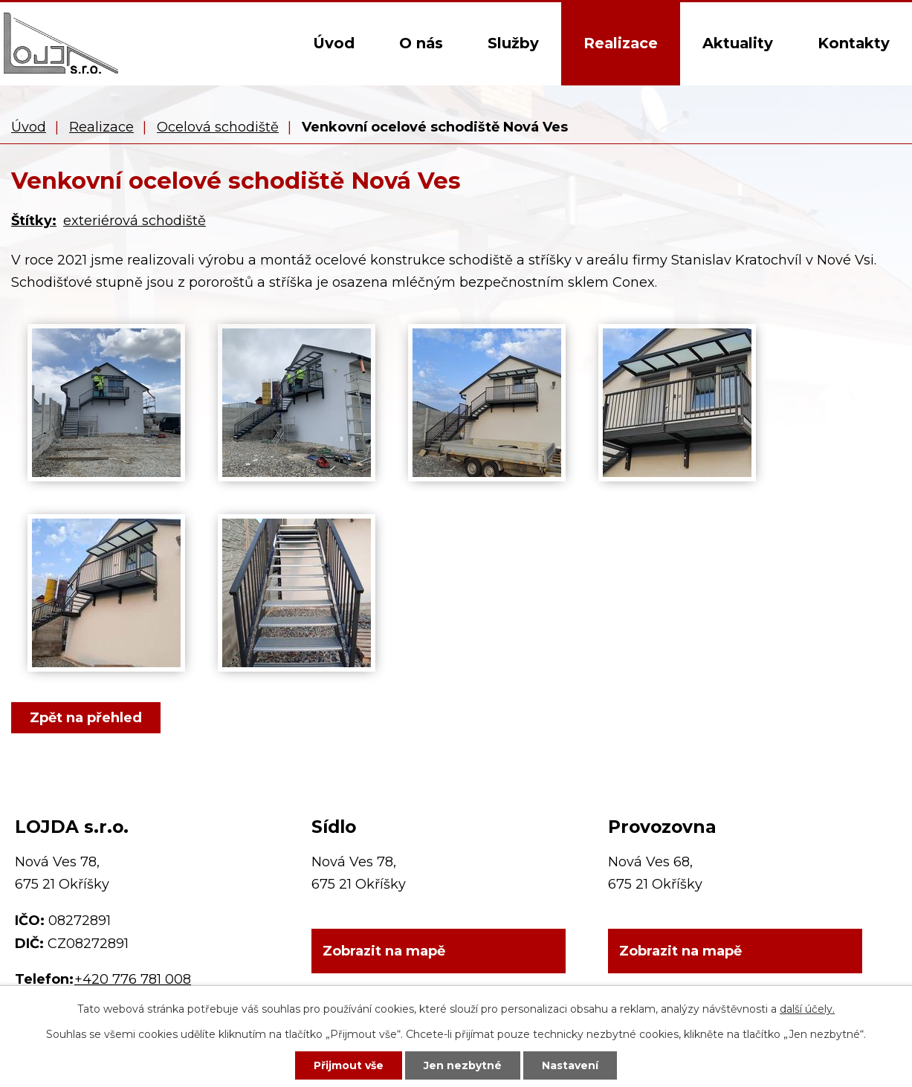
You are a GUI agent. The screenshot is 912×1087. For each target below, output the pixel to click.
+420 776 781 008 (132, 979)
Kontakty (854, 43)
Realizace (620, 43)
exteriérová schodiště (134, 220)
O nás (421, 43)
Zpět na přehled (86, 718)
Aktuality (737, 43)
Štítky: (33, 220)
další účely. (807, 1009)
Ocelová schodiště (218, 127)
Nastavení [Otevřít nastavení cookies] (570, 1065)
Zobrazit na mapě (384, 952)
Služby (513, 43)
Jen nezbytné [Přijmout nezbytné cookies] (463, 1065)
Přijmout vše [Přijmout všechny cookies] (349, 1065)
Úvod (334, 43)
